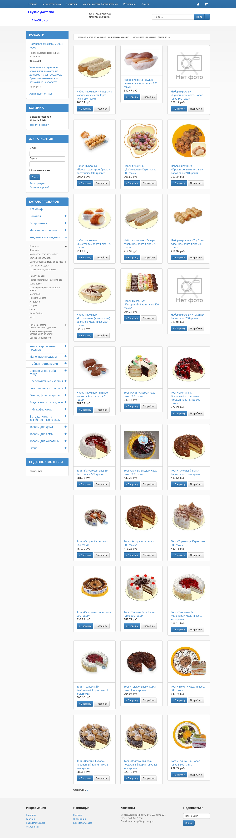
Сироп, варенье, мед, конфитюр (46, 261)
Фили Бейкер (36, 313)
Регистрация (130, 4)
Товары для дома (41, 427)
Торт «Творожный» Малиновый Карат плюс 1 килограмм (186, 616)
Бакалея (35, 216)
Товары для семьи (42, 434)
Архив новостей (38, 93)
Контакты (31, 815)
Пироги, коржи (37, 276)
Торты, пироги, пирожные (43, 269)
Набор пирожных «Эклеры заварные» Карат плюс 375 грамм (140, 244)
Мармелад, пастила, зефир (44, 254)
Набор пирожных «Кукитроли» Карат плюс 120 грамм (94, 244)
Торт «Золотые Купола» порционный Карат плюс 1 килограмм (92, 765)
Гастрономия (38, 223)
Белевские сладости (40, 338)
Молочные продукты (43, 356)
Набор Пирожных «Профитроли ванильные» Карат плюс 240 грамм (187, 169)
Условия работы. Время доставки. (100, 4)
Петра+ (33, 305)
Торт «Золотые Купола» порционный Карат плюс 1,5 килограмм (140, 765)
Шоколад (34, 250)
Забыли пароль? (39, 187)
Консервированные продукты (42, 348)
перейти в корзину (39, 125)
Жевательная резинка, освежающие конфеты (41, 332)
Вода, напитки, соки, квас (47, 402)
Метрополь (35, 294)
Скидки (145, 4)
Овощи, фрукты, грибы (45, 395)
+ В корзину (85, 108)
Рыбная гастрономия (44, 363)
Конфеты (34, 246)
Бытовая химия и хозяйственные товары (45, 418)
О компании (72, 4)
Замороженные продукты (47, 388)
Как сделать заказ (51, 4)
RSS (50, 93)
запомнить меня (41, 170)
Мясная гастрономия (44, 230)
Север (33, 309)
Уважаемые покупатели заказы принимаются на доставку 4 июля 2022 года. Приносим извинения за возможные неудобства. (46, 74)
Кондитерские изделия (45, 237)
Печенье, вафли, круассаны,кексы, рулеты (43, 326)
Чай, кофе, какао (41, 409)
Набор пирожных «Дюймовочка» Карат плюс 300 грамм (140, 169)
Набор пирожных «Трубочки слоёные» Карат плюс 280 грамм (187, 244)
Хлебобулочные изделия (46, 381)
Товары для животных (44, 441)
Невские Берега (38, 298)
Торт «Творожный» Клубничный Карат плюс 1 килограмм (92, 690)
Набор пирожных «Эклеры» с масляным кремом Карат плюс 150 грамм (94, 95)
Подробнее (102, 108)
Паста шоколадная (39, 265)
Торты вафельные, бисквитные (46, 280)
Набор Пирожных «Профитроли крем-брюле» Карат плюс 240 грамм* (93, 169)
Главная (33, 4)
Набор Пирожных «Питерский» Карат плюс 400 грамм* (141, 304)
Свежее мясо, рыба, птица (43, 372)
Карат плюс (36, 283)
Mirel (32, 317)
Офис (33, 448)
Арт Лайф (36, 209)
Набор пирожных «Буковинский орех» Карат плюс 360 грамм (187, 95)
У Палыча (35, 301)
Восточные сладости (40, 258)
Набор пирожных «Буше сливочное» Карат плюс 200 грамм (140, 83)
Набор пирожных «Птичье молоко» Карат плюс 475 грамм (92, 396)
